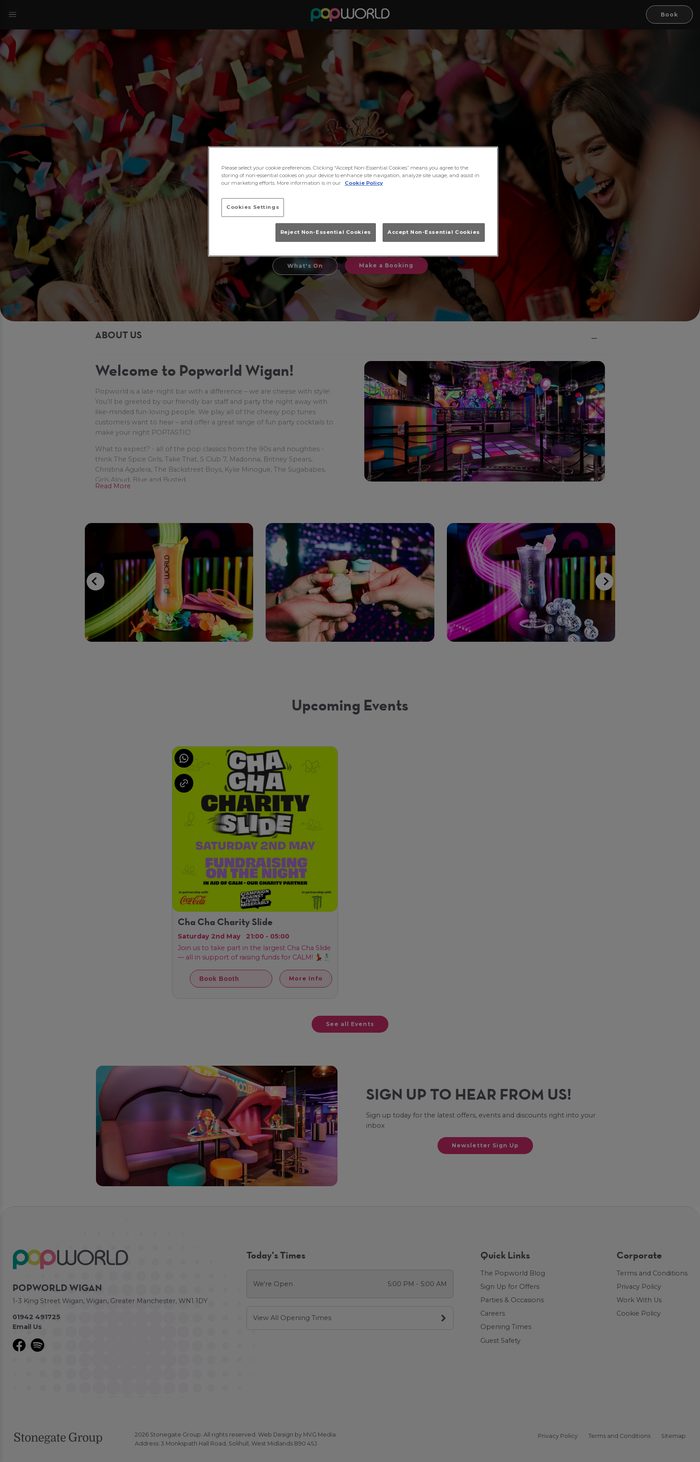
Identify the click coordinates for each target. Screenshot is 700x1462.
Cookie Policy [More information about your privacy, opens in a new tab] (364, 183)
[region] (353, 201)
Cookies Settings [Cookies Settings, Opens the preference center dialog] (252, 207)
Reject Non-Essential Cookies (325, 232)
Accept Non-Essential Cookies (434, 232)
